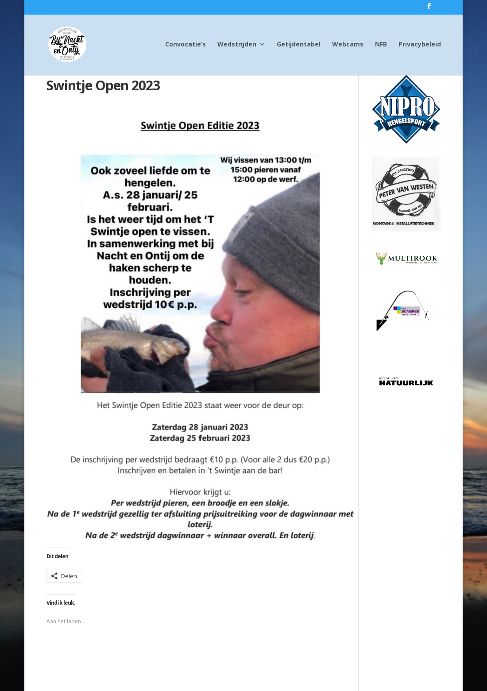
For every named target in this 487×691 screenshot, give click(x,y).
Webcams (347, 44)
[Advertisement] (406, 532)
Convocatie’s (185, 44)
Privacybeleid (419, 44)
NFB (381, 44)
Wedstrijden (236, 44)
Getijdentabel (299, 44)
